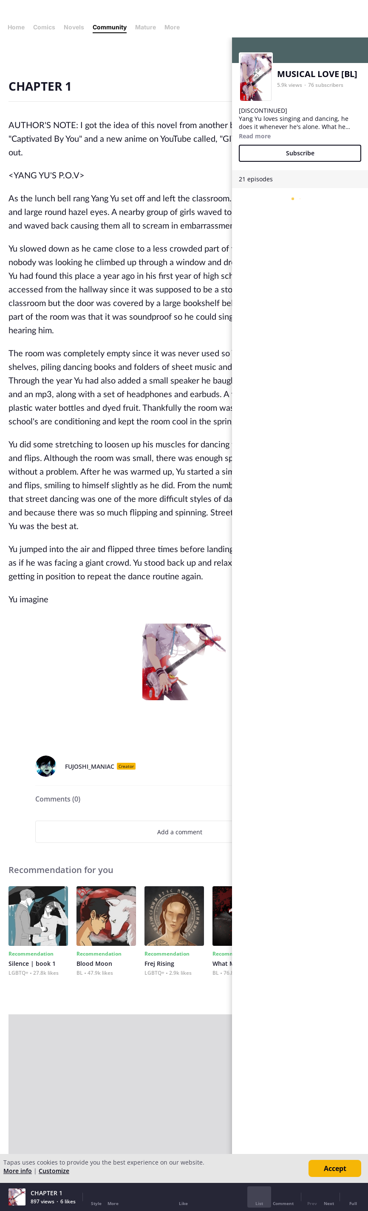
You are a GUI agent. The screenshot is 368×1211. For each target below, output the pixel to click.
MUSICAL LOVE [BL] (317, 74)
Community (110, 27)
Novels (74, 27)
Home (16, 27)
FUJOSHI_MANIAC (89, 766)
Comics (44, 27)
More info (17, 1171)
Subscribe (300, 153)
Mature (145, 27)
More (174, 27)
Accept (335, 1168)
